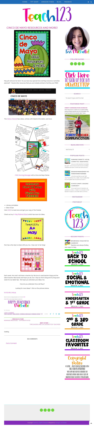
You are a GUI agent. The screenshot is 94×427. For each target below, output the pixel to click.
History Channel (12, 119)
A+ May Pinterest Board (20, 214)
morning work (35, 314)
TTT (41, 314)
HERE (9, 210)
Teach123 (35, 422)
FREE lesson (16, 314)
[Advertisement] (77, 394)
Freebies (68, 2)
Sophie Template (43, 422)
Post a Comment (11, 343)
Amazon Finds (47, 2)
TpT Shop (34, 2)
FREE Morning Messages (23, 175)
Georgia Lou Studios (61, 422)
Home (24, 2)
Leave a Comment (9, 313)
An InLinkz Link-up (10, 292)
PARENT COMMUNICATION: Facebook (76, 107)
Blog (59, 2)
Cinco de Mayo (8, 314)
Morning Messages (25, 314)
